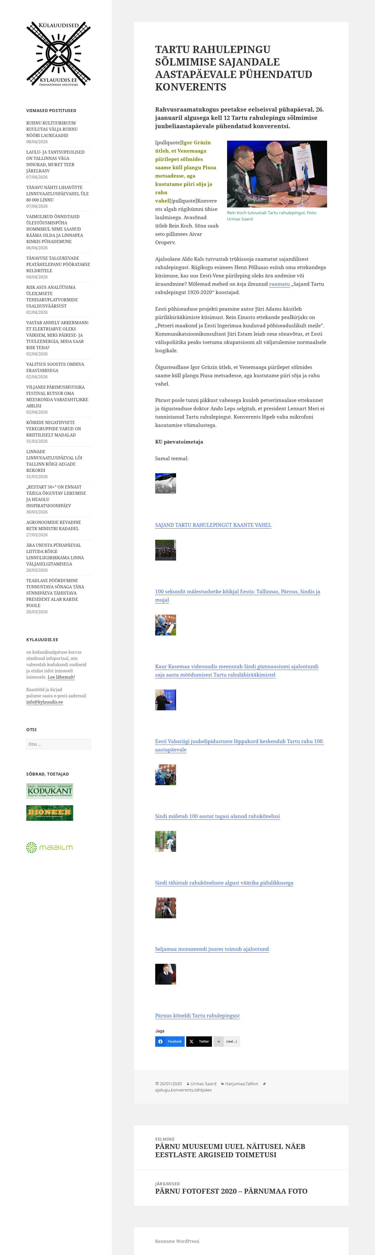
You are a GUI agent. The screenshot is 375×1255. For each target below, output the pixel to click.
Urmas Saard (203, 1084)
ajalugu (162, 1090)
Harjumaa (235, 1084)
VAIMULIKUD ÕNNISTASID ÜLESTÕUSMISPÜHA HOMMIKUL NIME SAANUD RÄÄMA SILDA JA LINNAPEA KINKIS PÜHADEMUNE (54, 229)
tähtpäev (203, 1090)
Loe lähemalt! (61, 677)
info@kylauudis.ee (44, 702)
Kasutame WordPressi (177, 1241)
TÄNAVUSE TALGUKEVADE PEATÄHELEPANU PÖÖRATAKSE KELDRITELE (58, 264)
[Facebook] (170, 1041)
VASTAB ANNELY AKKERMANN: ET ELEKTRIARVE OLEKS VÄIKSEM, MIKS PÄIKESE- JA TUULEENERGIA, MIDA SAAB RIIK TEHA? (57, 335)
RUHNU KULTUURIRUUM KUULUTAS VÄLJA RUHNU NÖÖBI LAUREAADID (52, 129)
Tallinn (252, 1084)
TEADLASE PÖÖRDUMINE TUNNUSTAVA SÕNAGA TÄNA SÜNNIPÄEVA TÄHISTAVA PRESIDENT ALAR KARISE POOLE (55, 593)
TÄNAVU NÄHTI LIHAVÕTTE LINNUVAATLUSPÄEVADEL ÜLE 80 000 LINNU (57, 194)
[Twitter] (199, 1041)
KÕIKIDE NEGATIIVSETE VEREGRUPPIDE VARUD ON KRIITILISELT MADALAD (53, 429)
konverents (182, 1090)
